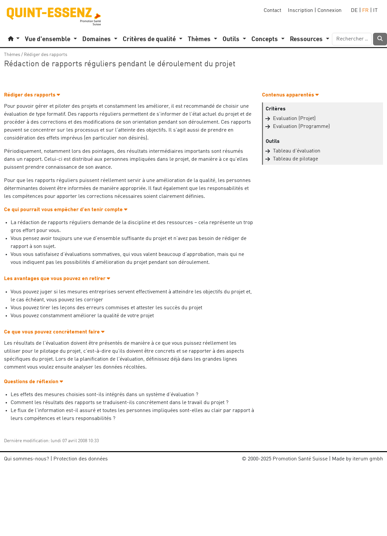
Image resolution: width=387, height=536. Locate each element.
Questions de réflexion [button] (33, 382)
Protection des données (80, 459)
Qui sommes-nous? (26, 459)
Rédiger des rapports (45, 54)
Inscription (300, 10)
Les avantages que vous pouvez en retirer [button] (57, 278)
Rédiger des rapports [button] (32, 95)
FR (365, 10)
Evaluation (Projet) (294, 118)
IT (375, 10)
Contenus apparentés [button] (290, 95)
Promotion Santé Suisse (300, 459)
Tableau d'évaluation (296, 151)
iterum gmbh (368, 459)
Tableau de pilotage (295, 159)
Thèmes (12, 54)
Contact (272, 10)
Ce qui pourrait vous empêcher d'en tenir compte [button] (65, 209)
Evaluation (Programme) (301, 126)
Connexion (329, 10)
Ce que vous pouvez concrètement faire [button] (54, 332)
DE (354, 10)
